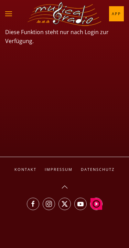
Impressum (59, 169)
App (116, 13)
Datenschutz (98, 169)
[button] (8, 14)
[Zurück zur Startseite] (65, 14)
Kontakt (25, 169)
